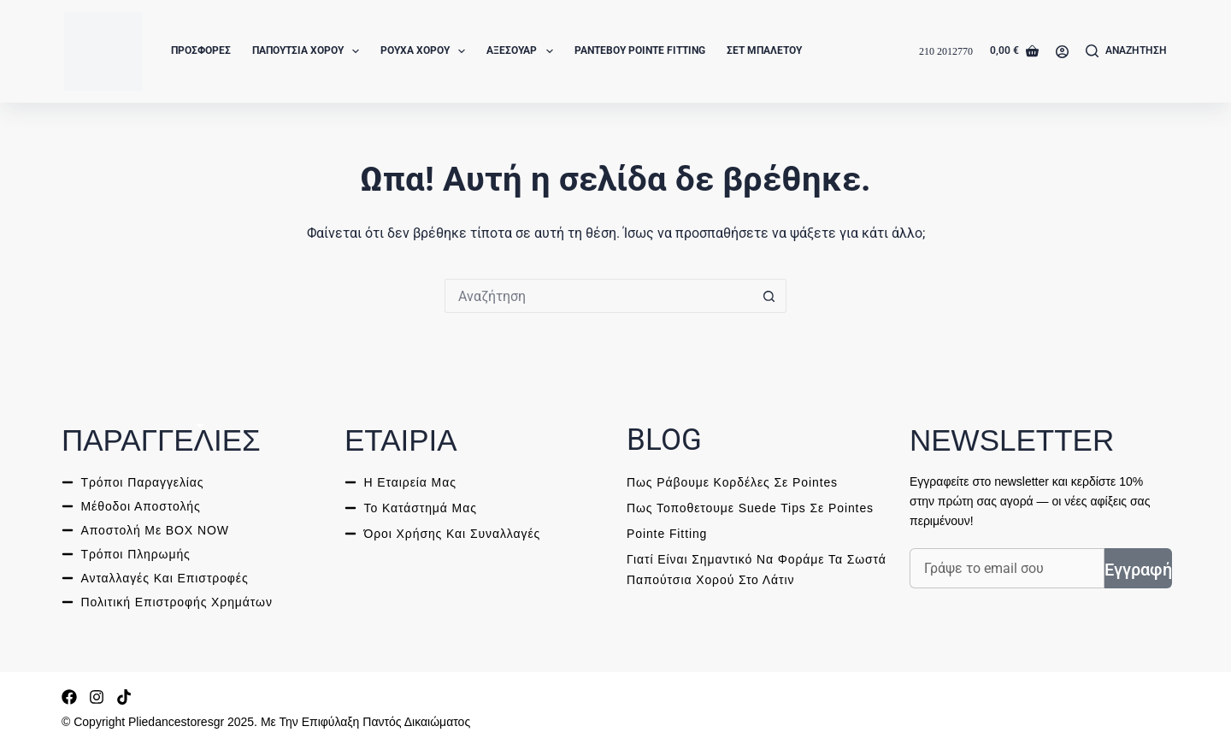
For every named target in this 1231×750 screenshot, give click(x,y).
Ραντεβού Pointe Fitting (639, 50)
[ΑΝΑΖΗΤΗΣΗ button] (769, 296)
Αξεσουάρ (522, 51)
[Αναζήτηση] (1126, 51)
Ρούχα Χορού (426, 51)
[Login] (1062, 51)
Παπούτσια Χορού (309, 51)
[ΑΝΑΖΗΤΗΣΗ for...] (598, 296)
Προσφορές (201, 50)
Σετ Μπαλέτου (764, 50)
